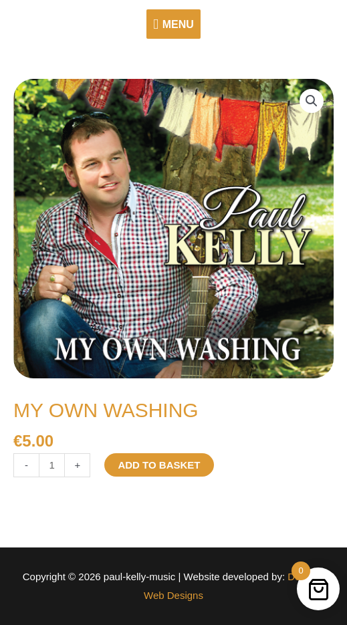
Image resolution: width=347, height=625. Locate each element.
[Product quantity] (52, 465)
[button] (312, 101)
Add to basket (159, 465)
